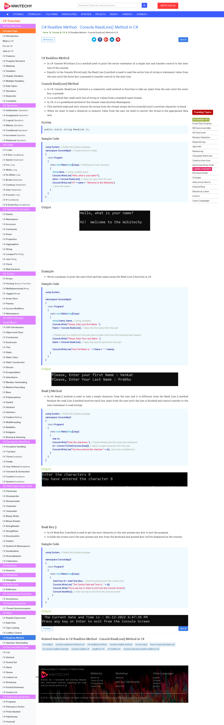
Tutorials (57, 32)
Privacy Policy (97, 683)
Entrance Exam (200, 172)
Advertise (120, 686)
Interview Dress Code (203, 165)
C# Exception (12, 456)
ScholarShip (198, 186)
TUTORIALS (18, 14)
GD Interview (199, 132)
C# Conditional (13, 155)
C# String (13, 254)
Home (47, 32)
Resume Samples (201, 137)
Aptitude (196, 146)
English (156, 677)
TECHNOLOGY (35, 14)
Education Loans (200, 191)
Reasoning (197, 151)
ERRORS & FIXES (69, 14)
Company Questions (202, 155)
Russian (156, 686)
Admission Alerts (201, 182)
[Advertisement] (203, 247)
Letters (196, 196)
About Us (95, 677)
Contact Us (96, 686)
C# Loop (9, 165)
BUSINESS (142, 14)
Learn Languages (200, 200)
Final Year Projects (202, 123)
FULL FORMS (52, 14)
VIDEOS (114, 14)
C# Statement (13, 160)
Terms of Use (97, 680)
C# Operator (14, 135)
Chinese (156, 680)
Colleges (196, 177)
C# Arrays (11, 293)
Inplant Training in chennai (113, 697)
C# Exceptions (16, 466)
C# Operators (15, 110)
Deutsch (157, 683)
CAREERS (127, 14)
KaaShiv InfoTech (62, 697)
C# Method (12, 417)
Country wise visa (201, 160)
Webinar (119, 677)
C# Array (16, 288)
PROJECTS (100, 14)
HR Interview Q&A (201, 128)
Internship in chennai (137, 697)
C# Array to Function (17, 283)
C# (10, 36)
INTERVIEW (86, 14)
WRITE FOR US (167, 5)
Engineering (198, 142)
